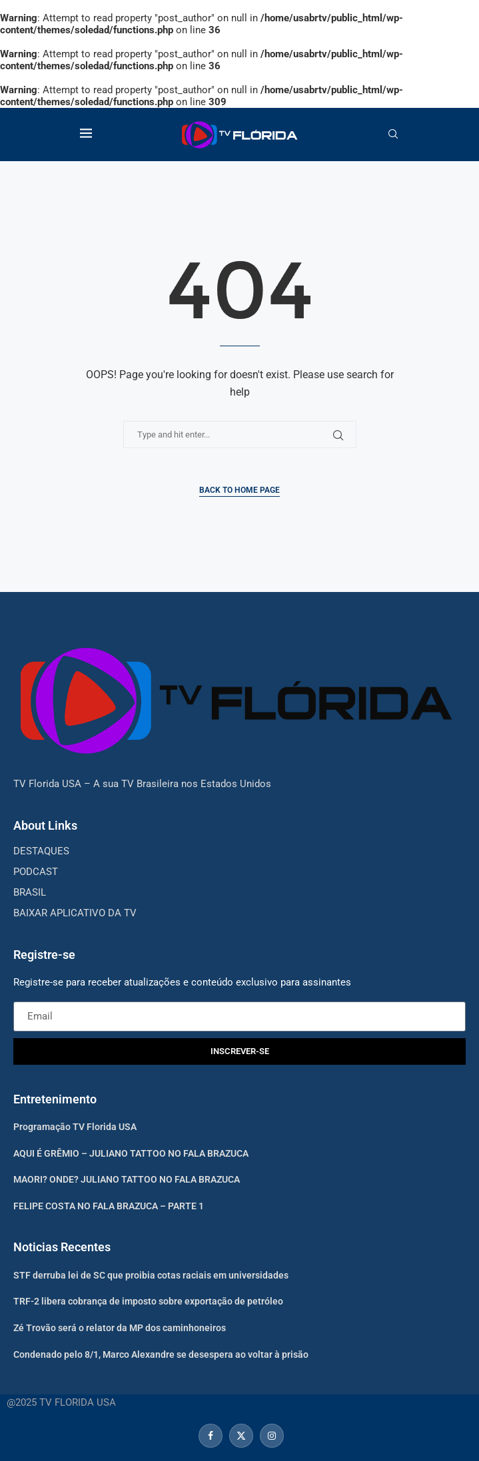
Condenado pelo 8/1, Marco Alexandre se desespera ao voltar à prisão (160, 1354)
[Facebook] (210, 1436)
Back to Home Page (239, 490)
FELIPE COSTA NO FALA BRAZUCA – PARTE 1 (108, 1206)
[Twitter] (241, 1436)
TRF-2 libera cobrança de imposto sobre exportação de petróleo (148, 1301)
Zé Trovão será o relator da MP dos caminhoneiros (119, 1327)
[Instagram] (270, 1436)
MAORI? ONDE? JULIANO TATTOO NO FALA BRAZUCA (126, 1179)
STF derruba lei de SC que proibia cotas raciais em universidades (150, 1275)
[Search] (393, 134)
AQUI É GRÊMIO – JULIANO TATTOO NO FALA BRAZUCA (130, 1153)
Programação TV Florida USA (75, 1126)
